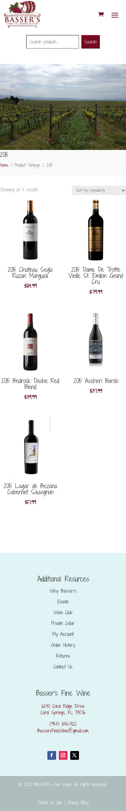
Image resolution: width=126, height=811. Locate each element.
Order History (63, 645)
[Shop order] (99, 190)
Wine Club (63, 612)
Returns (63, 655)
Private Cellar (63, 623)
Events (63, 601)
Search (90, 41)
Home (4, 165)
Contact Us (63, 666)
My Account (63, 633)
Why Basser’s (63, 590)
